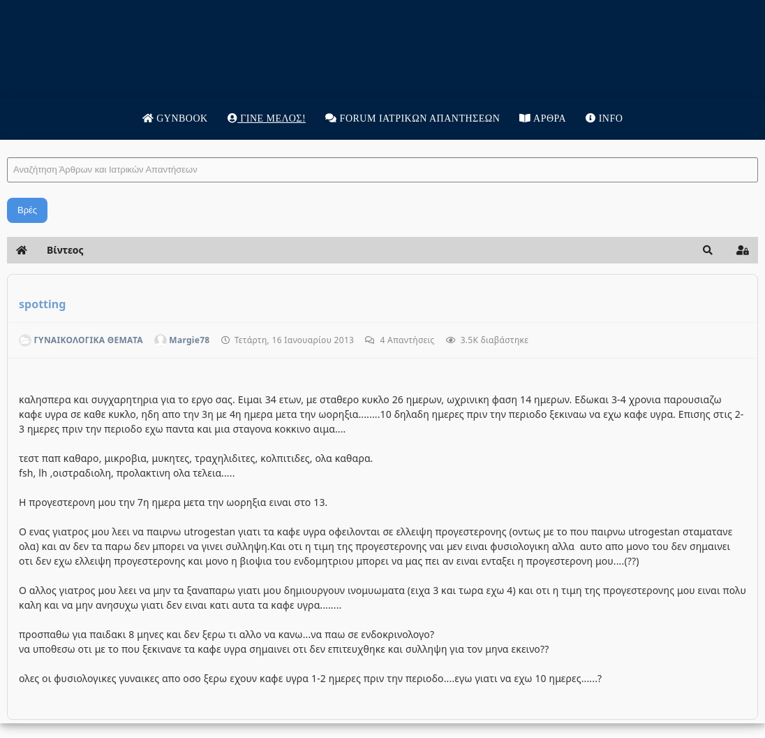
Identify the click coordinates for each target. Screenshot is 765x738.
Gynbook (175, 118)
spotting (42, 304)
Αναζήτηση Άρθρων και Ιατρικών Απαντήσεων (7, 143)
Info (604, 118)
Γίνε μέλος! (267, 118)
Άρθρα (542, 118)
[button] (708, 250)
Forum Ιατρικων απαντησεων (412, 118)
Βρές (27, 210)
